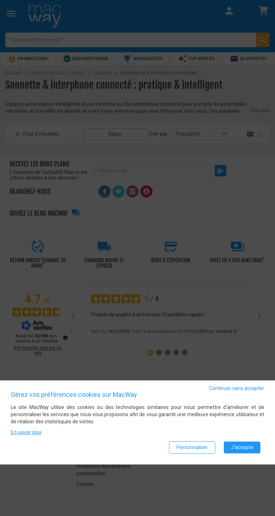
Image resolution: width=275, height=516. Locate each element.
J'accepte (242, 447)
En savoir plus (26, 432)
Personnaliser (192, 447)
